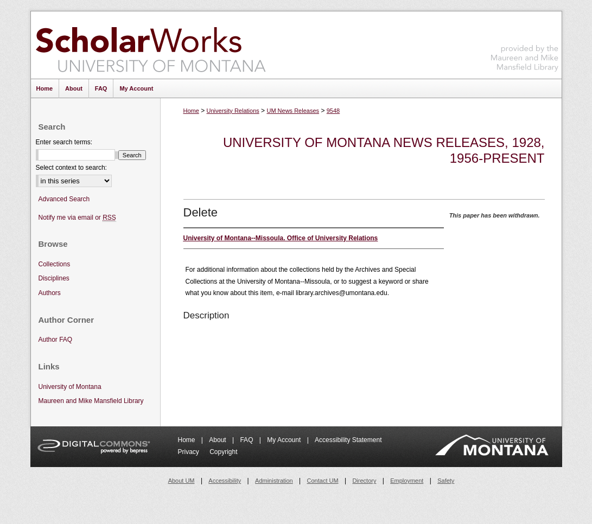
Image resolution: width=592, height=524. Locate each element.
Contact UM (323, 480)
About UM (181, 480)
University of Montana (70, 387)
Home (191, 110)
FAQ (247, 440)
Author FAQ (56, 339)
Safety (445, 480)
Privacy (189, 452)
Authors (50, 293)
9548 (333, 110)
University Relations (233, 110)
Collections (55, 264)
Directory (364, 480)
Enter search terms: (64, 142)
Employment (406, 480)
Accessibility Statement (348, 440)
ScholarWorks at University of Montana (150, 45)
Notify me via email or (77, 218)
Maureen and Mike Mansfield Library (525, 43)
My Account (284, 440)
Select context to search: (71, 167)
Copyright (223, 452)
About (218, 440)
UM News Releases (292, 110)
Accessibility (224, 480)
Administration (274, 480)
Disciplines (54, 278)
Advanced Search (64, 199)
